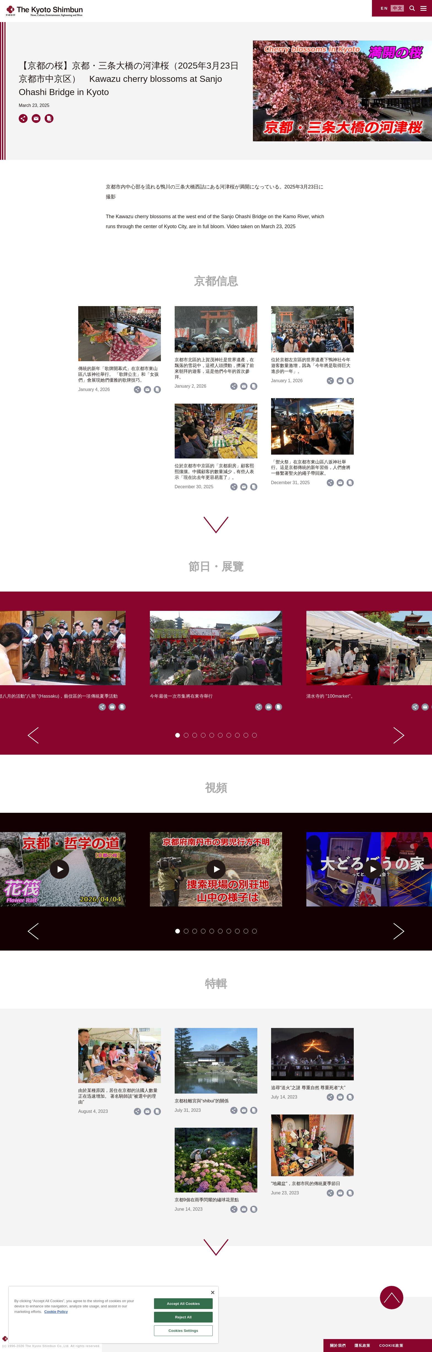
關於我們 (338, 1345)
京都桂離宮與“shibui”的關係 (202, 1101)
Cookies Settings (183, 1331)
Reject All (183, 1317)
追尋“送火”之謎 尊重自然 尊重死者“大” (308, 1087)
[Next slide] (398, 735)
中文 (398, 8)
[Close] (212, 1292)
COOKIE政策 (391, 1345)
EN (384, 8)
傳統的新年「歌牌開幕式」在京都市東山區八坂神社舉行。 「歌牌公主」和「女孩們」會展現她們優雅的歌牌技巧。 (118, 374)
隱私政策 (362, 1345)
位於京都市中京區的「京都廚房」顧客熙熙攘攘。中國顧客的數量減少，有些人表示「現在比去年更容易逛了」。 (214, 471)
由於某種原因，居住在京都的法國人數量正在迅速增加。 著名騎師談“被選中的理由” (118, 1096)
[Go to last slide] (33, 735)
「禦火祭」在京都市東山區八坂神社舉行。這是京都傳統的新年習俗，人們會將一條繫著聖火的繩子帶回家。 (310, 468)
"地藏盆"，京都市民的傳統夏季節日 (305, 1183)
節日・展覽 (216, 566)
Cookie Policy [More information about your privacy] (56, 1312)
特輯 (216, 983)
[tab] (177, 735)
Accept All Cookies (183, 1304)
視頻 (216, 787)
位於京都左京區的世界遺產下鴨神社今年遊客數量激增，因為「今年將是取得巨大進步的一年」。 (310, 365)
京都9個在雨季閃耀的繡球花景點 (207, 1199)
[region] (113, 1314)
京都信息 (216, 281)
